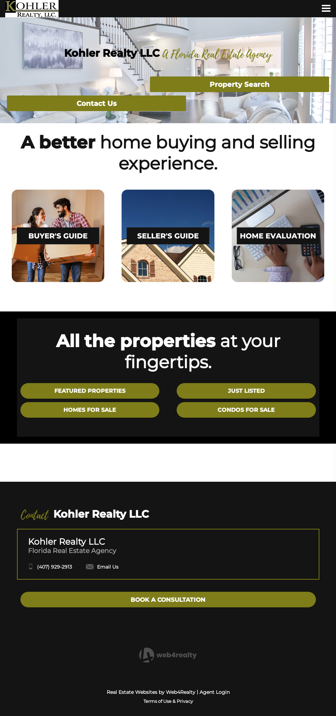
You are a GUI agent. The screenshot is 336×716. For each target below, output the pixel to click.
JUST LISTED (246, 391)
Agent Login (215, 692)
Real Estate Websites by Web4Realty (151, 692)
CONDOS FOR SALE (246, 410)
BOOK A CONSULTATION (168, 599)
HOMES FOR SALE (89, 410)
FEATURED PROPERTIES (89, 391)
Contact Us (97, 103)
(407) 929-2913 (54, 567)
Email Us (102, 567)
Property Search (239, 84)
